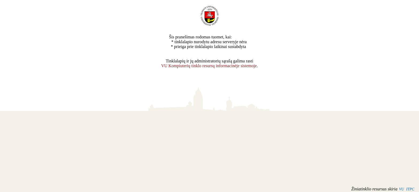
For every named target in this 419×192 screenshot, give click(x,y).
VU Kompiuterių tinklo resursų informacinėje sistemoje (209, 65)
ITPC (410, 189)
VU (401, 189)
